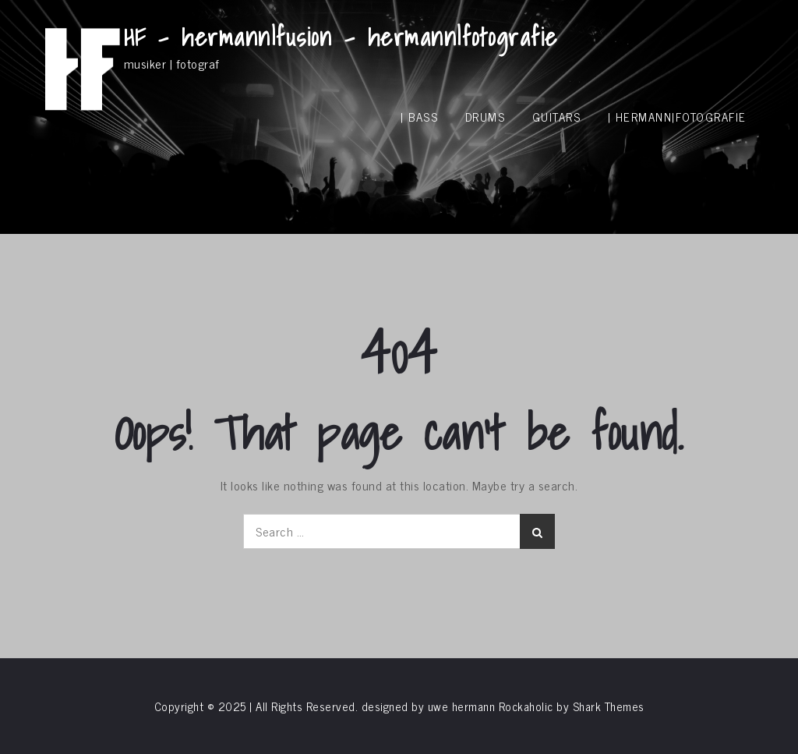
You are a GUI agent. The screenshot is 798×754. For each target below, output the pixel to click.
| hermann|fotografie (677, 116)
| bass (419, 116)
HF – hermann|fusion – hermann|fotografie (341, 36)
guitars (556, 116)
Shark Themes (608, 706)
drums (485, 116)
